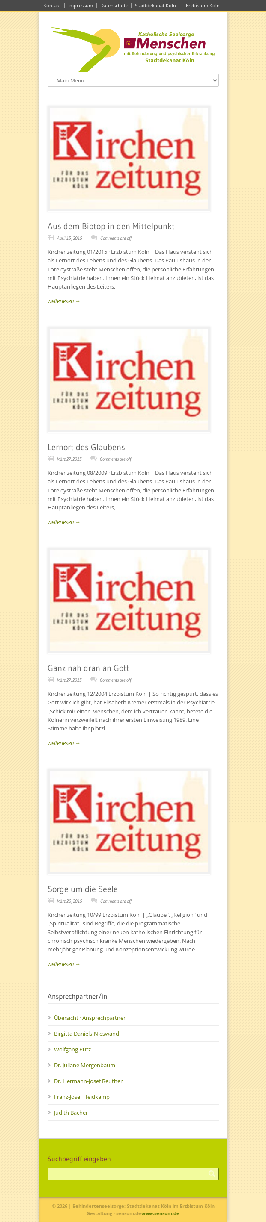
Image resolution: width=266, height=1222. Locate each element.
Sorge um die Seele (84, 889)
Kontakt (52, 5)
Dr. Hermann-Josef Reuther (88, 1081)
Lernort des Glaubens (86, 447)
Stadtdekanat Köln (157, 5)
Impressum (80, 5)
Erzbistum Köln (204, 5)
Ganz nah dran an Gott (90, 668)
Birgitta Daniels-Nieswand (86, 1033)
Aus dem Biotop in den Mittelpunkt (111, 226)
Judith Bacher (71, 1112)
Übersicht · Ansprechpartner (90, 1018)
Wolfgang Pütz (72, 1049)
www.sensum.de (160, 1213)
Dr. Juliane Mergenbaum (84, 1065)
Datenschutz (114, 5)
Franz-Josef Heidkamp (82, 1097)
